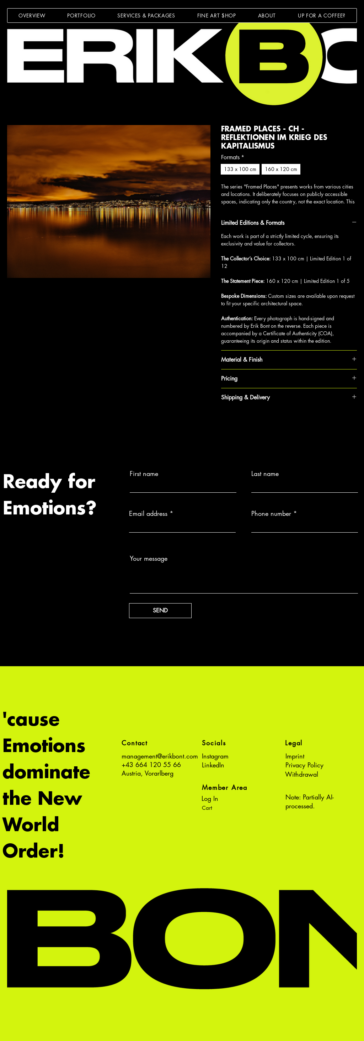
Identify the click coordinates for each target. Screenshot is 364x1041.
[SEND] (160, 610)
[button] (81, 15)
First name (144, 473)
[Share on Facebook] (225, 422)
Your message (148, 558)
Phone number (271, 513)
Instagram (215, 756)
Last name (265, 473)
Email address (148, 513)
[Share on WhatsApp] (252, 422)
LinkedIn (213, 765)
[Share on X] (266, 422)
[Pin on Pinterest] (239, 422)
